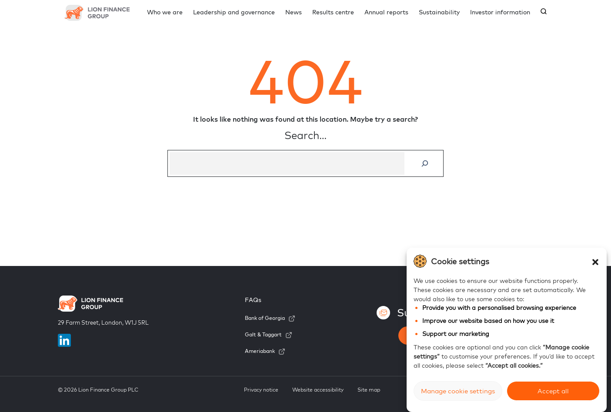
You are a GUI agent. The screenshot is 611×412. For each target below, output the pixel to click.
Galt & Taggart (263, 334)
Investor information (500, 12)
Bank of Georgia (265, 318)
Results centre (333, 12)
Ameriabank (260, 351)
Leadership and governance (234, 12)
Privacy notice (261, 389)
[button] (595, 261)
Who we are (165, 12)
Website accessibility (318, 389)
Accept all (553, 391)
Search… (305, 135)
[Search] (425, 163)
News (293, 12)
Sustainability (439, 12)
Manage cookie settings (458, 391)
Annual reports (386, 12)
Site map (368, 389)
